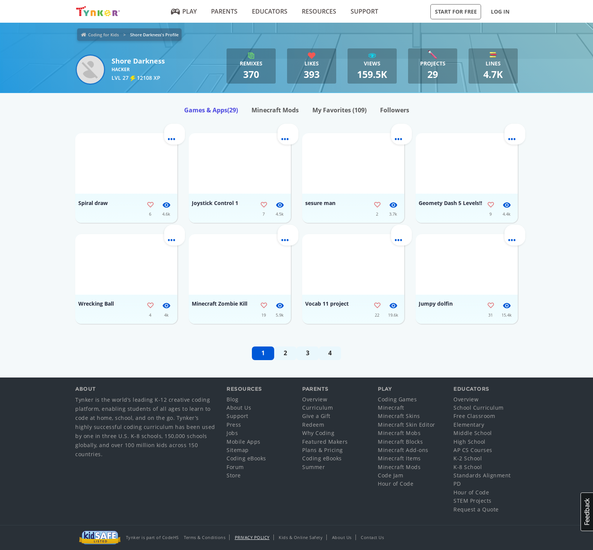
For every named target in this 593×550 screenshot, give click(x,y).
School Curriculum (478, 407)
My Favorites (339, 110)
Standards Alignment (482, 475)
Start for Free (456, 11)
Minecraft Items (399, 458)
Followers (394, 110)
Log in (500, 11)
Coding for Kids (103, 34)
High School (469, 441)
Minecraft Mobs (399, 433)
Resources (319, 11)
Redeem (313, 424)
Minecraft (391, 407)
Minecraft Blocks (400, 441)
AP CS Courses (472, 450)
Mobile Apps (244, 441)
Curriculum (317, 407)
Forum (235, 467)
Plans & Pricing (322, 450)
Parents (224, 11)
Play (184, 11)
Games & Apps (211, 110)
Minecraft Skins (399, 415)
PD (457, 483)
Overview (314, 399)
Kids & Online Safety (301, 537)
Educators (269, 11)
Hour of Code (395, 483)
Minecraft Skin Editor (406, 424)
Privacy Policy (252, 537)
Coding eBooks (246, 458)
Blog (232, 399)
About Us (239, 407)
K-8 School (467, 467)
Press (234, 424)
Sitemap (238, 450)
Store (234, 475)
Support (364, 11)
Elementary (468, 424)
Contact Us (372, 537)
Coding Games (397, 399)
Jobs (232, 433)
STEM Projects (472, 500)
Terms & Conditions (204, 537)
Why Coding (318, 433)
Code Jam (390, 475)
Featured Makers (325, 441)
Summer (313, 467)
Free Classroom (474, 415)
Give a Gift (316, 415)
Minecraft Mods (275, 110)
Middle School (472, 433)
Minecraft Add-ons (403, 450)
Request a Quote (476, 509)
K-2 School (467, 458)
